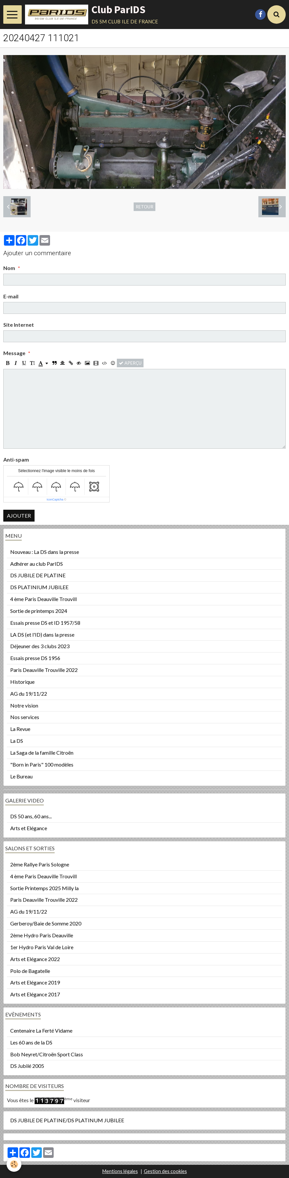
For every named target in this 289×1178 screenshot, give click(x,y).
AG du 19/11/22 (28, 693)
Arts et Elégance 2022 (35, 959)
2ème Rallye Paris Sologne (39, 864)
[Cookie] (14, 1164)
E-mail (10, 296)
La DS (16, 741)
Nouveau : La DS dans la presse (44, 552)
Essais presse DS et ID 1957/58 (45, 622)
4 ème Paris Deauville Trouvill (43, 599)
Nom (9, 268)
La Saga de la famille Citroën (41, 752)
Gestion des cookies (165, 1171)
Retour (144, 206)
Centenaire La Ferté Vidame (41, 1030)
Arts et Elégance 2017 (35, 994)
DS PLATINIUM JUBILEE (39, 587)
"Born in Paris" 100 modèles (41, 764)
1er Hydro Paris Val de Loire (41, 947)
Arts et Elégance (28, 828)
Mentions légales (120, 1171)
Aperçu (130, 363)
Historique (22, 682)
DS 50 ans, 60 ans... (31, 816)
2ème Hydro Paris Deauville (41, 935)
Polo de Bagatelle (30, 971)
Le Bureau (21, 776)
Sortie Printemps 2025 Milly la (44, 888)
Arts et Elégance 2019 (35, 982)
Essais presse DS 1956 (35, 658)
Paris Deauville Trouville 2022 (44, 670)
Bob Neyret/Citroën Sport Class (46, 1054)
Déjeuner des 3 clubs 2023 (39, 646)
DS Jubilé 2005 (27, 1066)
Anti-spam (16, 459)
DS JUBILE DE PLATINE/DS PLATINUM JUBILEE (67, 1120)
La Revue (20, 729)
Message (14, 353)
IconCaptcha (55, 499)
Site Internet (18, 324)
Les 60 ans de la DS (31, 1042)
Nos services (24, 717)
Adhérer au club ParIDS (36, 563)
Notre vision (24, 705)
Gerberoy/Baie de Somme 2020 (45, 923)
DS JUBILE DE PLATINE (38, 575)
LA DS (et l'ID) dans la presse (42, 634)
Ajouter (19, 515)
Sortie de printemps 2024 (38, 611)
